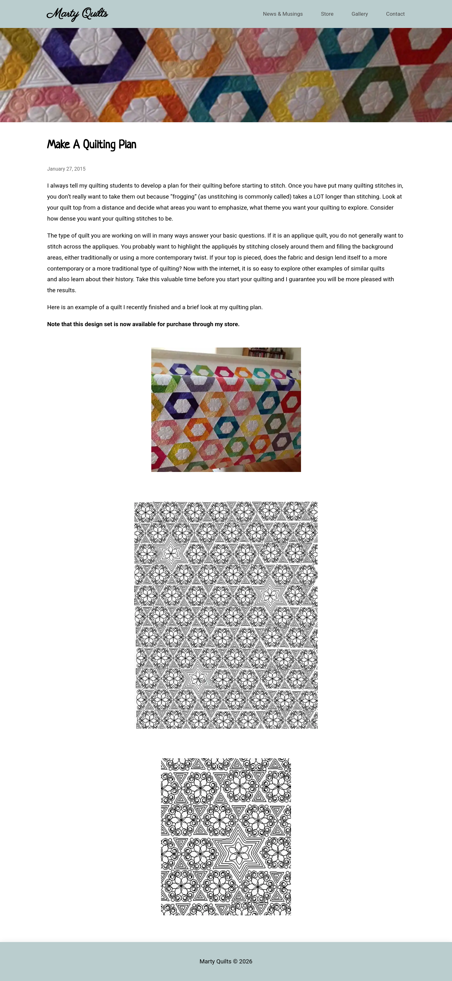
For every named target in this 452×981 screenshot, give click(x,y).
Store (323, 13)
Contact (394, 13)
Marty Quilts (77, 14)
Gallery (357, 13)
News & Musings (276, 13)
